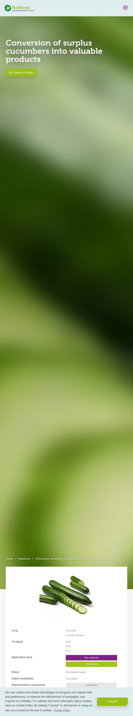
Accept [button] (112, 701)
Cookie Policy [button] (62, 710)
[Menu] (125, 8)
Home (9, 558)
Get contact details (21, 72)
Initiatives (24, 558)
